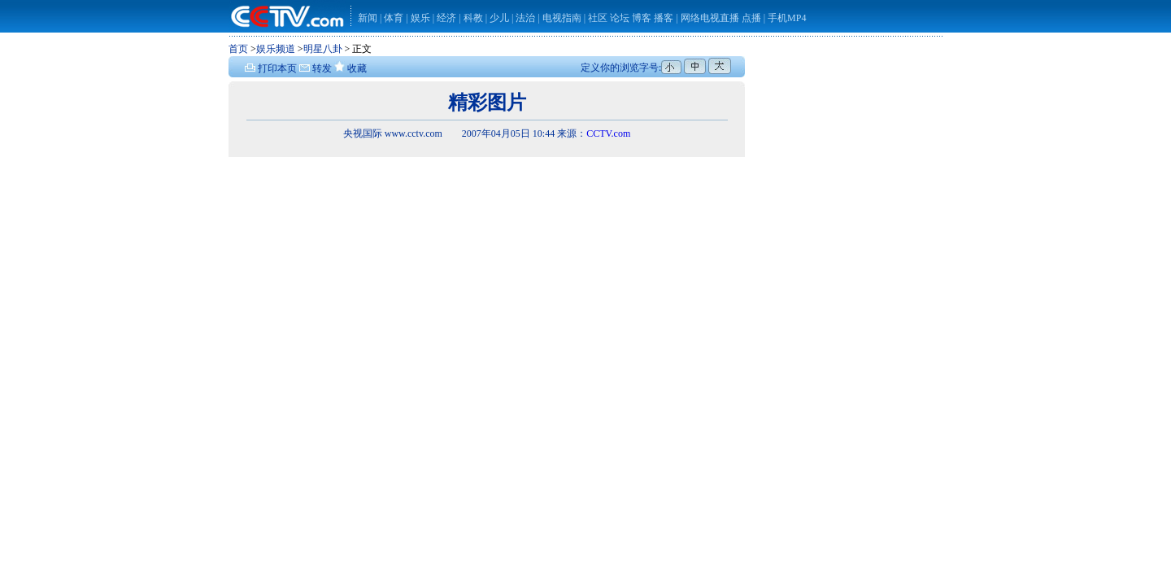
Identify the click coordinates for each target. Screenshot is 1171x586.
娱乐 (420, 18)
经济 (448, 18)
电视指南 (561, 18)
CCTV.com (608, 133)
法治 (525, 18)
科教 (474, 18)
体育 (393, 18)
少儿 (499, 18)
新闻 (367, 18)
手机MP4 (787, 18)
